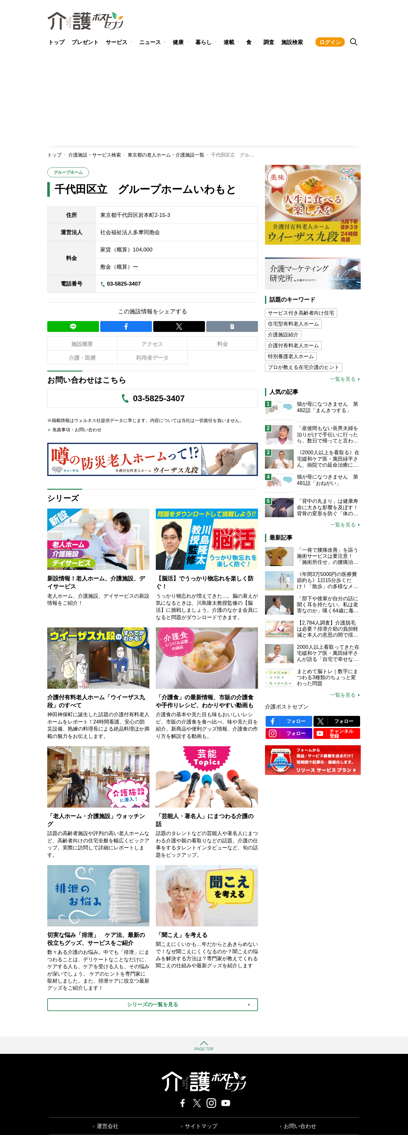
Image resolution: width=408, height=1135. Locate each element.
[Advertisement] (204, 97)
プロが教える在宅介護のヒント (303, 367)
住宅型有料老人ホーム (293, 323)
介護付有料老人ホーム (293, 345)
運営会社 (107, 1126)
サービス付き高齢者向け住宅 (301, 313)
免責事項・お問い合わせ (77, 429)
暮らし (203, 42)
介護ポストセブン (286, 707)
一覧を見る (343, 379)
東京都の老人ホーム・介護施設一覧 (166, 154)
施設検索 (292, 42)
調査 (268, 42)
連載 (228, 42)
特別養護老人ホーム (291, 356)
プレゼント (85, 42)
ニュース (150, 42)
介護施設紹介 (283, 334)
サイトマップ (201, 1126)
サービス (116, 42)
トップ (56, 42)
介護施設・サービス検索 (94, 154)
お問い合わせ (300, 1126)
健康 (178, 42)
